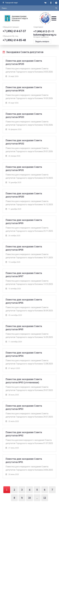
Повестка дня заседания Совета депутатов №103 (24, 115)
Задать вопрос (42, 41)
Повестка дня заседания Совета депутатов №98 (24, 248)
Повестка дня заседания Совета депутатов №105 (24, 62)
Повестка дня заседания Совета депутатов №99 (24, 221)
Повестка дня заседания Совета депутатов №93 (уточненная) (24, 381)
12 (44, 497)
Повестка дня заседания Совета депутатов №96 (24, 301)
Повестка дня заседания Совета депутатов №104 (24, 89)
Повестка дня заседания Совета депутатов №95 (24, 328)
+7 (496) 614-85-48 (14, 40)
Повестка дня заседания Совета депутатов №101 (24, 168)
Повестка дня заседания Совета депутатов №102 (24, 142)
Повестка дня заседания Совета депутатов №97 (24, 275)
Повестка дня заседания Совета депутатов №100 (24, 195)
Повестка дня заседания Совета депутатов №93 (24, 407)
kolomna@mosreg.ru (44, 34)
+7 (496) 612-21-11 (43, 31)
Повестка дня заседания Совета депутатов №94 (24, 354)
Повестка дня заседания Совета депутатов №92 (24, 434)
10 (29, 497)
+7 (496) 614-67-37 (14, 31)
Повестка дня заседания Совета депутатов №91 (24, 460)
